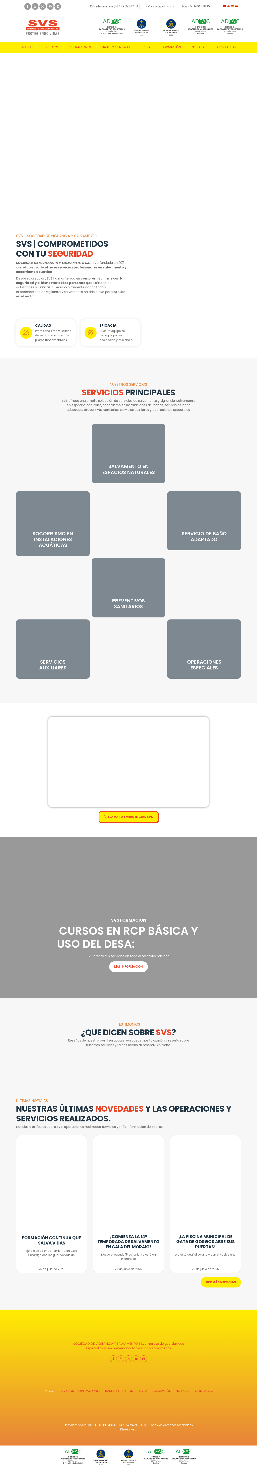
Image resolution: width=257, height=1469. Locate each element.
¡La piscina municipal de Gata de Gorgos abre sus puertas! (205, 1242)
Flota (146, 47)
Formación (171, 47)
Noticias (199, 47)
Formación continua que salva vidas (51, 1240)
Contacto (226, 47)
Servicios (50, 47)
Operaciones (80, 47)
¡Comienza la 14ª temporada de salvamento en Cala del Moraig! (128, 1242)
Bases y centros (116, 47)
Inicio (26, 47)
